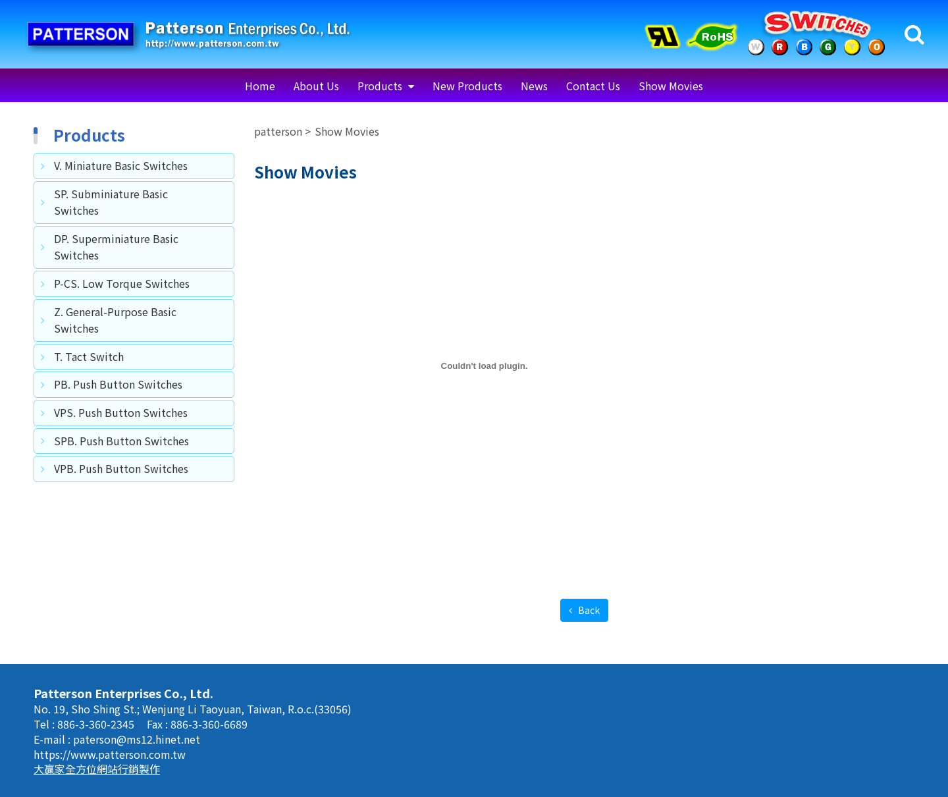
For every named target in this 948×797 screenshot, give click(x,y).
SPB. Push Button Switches (121, 441)
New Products (467, 86)
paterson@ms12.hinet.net (136, 739)
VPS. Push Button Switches (121, 412)
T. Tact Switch (89, 356)
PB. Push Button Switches (118, 384)
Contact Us (593, 86)
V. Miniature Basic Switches (121, 165)
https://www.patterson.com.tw (110, 754)
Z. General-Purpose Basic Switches (115, 320)
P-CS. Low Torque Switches (122, 283)
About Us (316, 86)
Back (588, 610)
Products (381, 86)
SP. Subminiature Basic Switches (111, 202)
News (534, 86)
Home (260, 86)
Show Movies (671, 86)
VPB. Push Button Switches (121, 468)
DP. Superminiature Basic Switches (116, 247)
